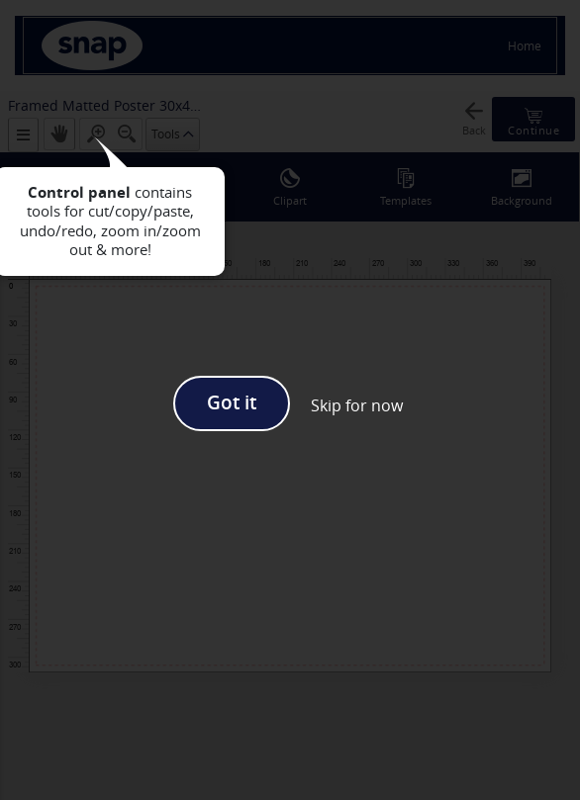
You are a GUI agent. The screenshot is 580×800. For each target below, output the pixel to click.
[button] (357, 405)
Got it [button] (231, 402)
